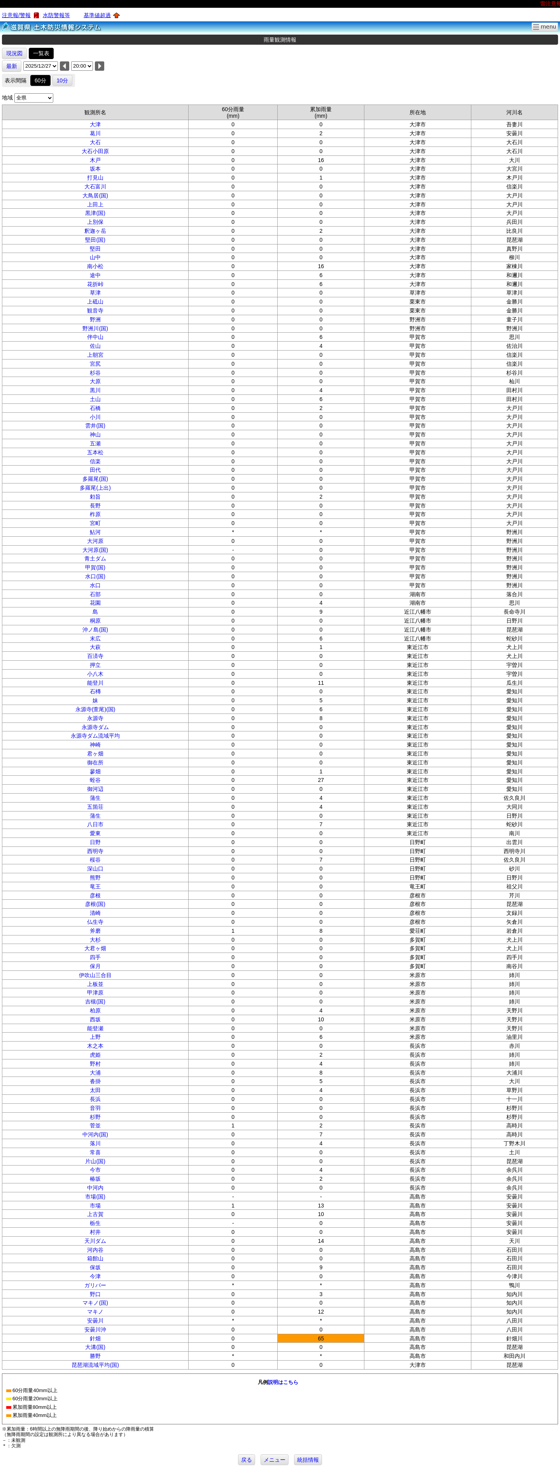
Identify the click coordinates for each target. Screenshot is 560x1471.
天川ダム (95, 1241)
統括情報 (308, 1460)
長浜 (95, 1099)
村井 (95, 1232)
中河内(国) (95, 1134)
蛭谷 (95, 780)
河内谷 (95, 1250)
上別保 (95, 222)
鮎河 (95, 532)
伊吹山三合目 (95, 975)
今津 (95, 1276)
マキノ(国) (95, 1303)
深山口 (95, 868)
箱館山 (95, 1258)
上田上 (95, 204)
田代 (95, 470)
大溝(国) (95, 1347)
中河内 (95, 1188)
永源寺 (95, 718)
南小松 (95, 266)
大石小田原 (95, 151)
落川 (95, 1143)
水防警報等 (56, 15)
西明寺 (95, 851)
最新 (11, 66)
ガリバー (95, 1285)
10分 (62, 80)
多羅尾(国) (95, 479)
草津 (95, 293)
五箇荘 (95, 807)
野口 (95, 1294)
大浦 (95, 1073)
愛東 (95, 833)
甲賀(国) (95, 567)
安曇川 (95, 1320)
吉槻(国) (95, 1001)
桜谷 (95, 860)
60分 (40, 80)
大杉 (95, 940)
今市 (95, 1170)
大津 (95, 124)
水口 (95, 585)
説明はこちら (283, 1382)
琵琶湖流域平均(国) (95, 1365)
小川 (95, 417)
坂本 (95, 169)
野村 (95, 1064)
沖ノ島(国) (95, 629)
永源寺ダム (95, 727)
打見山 (95, 177)
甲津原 (95, 992)
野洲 (95, 319)
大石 (95, 142)
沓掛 (95, 1081)
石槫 (95, 691)
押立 (95, 665)
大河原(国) (95, 550)
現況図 (14, 53)
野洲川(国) (95, 328)
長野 (95, 506)
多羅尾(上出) (95, 488)
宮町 (95, 523)
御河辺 (95, 789)
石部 (95, 594)
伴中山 (95, 337)
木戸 (95, 160)
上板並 (95, 984)
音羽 (95, 1108)
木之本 (95, 1046)
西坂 (95, 1019)
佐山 (95, 346)
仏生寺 (95, 922)
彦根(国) (95, 904)
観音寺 (95, 310)
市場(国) (95, 1197)
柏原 (95, 1010)
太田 (95, 1090)
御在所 (95, 762)
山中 (95, 257)
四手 (95, 957)
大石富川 (95, 186)
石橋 (95, 408)
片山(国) (95, 1161)
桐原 (95, 621)
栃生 (95, 1223)
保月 (95, 966)
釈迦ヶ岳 (95, 231)
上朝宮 (95, 355)
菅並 (95, 1125)
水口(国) (95, 576)
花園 (95, 603)
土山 (95, 399)
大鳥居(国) (95, 195)
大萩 (95, 647)
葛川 (95, 133)
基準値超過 (97, 15)
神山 (95, 434)
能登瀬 (95, 1028)
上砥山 (95, 301)
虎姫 (95, 1055)
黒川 (95, 390)
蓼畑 (95, 771)
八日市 (95, 824)
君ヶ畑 (95, 753)
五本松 (95, 452)
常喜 (95, 1152)
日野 (95, 842)
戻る (246, 1460)
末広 (95, 638)
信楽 (95, 461)
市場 (95, 1205)
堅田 (95, 249)
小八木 (95, 674)
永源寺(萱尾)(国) (95, 709)
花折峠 (95, 284)
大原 (95, 381)
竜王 (95, 886)
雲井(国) (95, 425)
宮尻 (95, 364)
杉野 (95, 1117)
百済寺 (95, 656)
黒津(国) (95, 213)
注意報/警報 (16, 15)
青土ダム (95, 558)
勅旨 (95, 497)
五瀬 (95, 443)
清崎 (95, 913)
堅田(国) (95, 240)
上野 (95, 1037)
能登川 (95, 683)
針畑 (95, 1338)
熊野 (95, 877)
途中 (95, 275)
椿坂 (95, 1179)
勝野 (95, 1356)
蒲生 (95, 798)
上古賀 (95, 1214)
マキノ (95, 1312)
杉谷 (95, 373)
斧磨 (95, 931)
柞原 (95, 514)
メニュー (274, 1460)
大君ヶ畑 (95, 948)
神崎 (95, 745)
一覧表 (41, 53)
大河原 (95, 541)
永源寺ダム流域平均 (95, 736)
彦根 (95, 895)
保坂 (95, 1267)
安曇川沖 (95, 1329)
